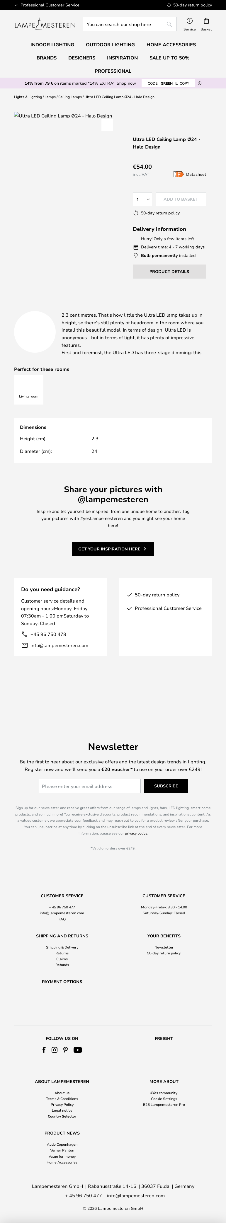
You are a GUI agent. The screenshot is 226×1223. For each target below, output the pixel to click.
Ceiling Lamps (70, 96)
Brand (27, 316)
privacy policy (136, 817)
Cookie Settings (164, 1098)
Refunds (62, 949)
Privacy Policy (62, 1104)
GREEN (168, 83)
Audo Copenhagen (62, 1144)
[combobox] (129, 24)
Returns (62, 937)
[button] (107, 125)
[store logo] (45, 24)
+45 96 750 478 (48, 655)
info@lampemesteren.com (59, 666)
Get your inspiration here (109, 570)
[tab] (56, 309)
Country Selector (62, 1116)
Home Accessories (62, 1162)
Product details (140, 308)
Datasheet (196, 174)
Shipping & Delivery (62, 931)
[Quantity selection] (142, 199)
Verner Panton (62, 1150)
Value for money (62, 1156)
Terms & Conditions (62, 1098)
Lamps (50, 96)
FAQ (62, 903)
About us (62, 1092)
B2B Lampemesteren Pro (164, 1104)
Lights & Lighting (28, 96)
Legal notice (62, 1110)
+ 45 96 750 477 (62, 891)
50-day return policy (164, 937)
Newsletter (164, 931)
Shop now (126, 83)
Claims (62, 943)
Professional (113, 71)
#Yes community (163, 1092)
